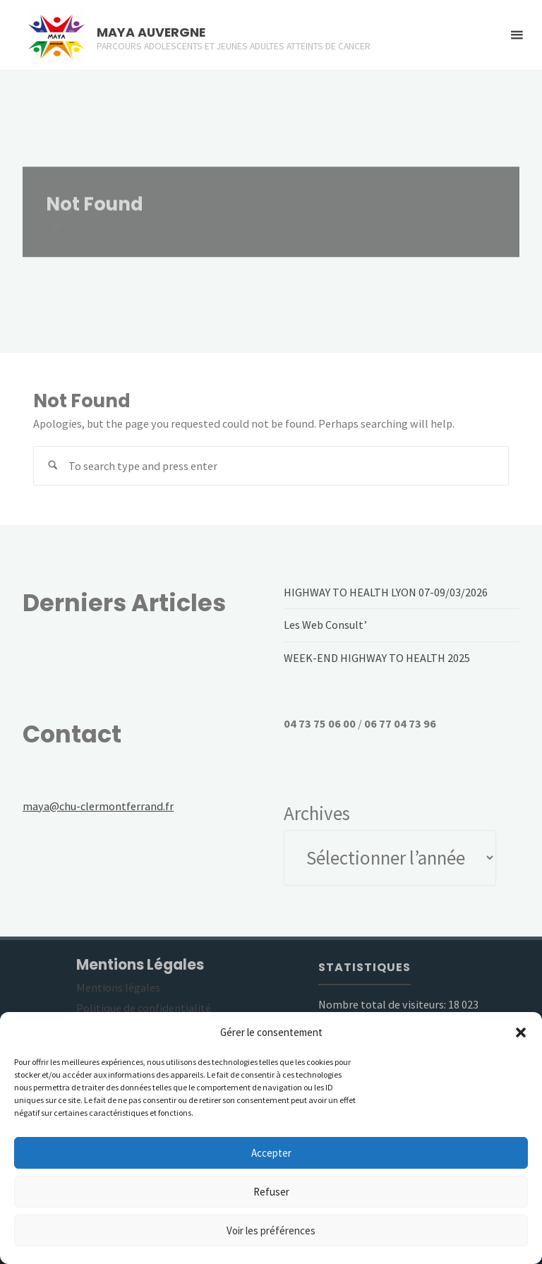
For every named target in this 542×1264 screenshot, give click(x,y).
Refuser (271, 1191)
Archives (317, 813)
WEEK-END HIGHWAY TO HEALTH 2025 (377, 658)
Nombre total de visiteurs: (383, 1004)
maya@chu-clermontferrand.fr (98, 806)
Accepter (271, 1153)
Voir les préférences (271, 1230)
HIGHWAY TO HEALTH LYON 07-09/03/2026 (386, 592)
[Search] (53, 466)
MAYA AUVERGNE (151, 32)
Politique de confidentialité (143, 1008)
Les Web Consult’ (325, 625)
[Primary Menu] (516, 35)
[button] (521, 1032)
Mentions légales (118, 987)
